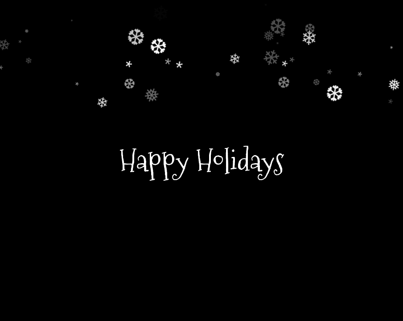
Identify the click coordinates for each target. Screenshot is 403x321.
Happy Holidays (201, 160)
